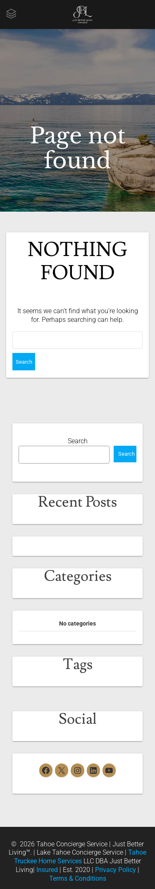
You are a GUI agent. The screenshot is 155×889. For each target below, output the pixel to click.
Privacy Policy (115, 870)
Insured (47, 870)
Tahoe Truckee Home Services (80, 856)
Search (78, 441)
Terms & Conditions (77, 878)
